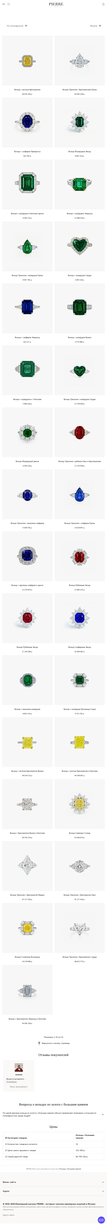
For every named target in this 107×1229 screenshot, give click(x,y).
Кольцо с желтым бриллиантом (27, 89)
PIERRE (29, 1169)
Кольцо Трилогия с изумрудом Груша (27, 275)
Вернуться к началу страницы (56, 1043)
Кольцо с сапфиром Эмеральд (27, 337)
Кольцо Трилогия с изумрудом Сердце (80, 399)
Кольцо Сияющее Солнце (79, 833)
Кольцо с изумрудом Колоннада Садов (80, 709)
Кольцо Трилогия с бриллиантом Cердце (80, 957)
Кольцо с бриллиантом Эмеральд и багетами (27, 1019)
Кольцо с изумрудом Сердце (79, 275)
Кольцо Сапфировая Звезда (79, 647)
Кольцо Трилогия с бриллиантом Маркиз (27, 895)
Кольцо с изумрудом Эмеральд (80, 213)
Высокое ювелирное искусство (45, 1169)
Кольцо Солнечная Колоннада (27, 957)
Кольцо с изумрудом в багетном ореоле (27, 213)
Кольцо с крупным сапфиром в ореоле (27, 585)
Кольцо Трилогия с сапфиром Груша (79, 523)
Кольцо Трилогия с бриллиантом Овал (80, 895)
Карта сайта (8, 1215)
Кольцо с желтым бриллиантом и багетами (80, 771)
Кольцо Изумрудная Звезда (79, 151)
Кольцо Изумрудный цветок (27, 461)
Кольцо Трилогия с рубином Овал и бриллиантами (80, 461)
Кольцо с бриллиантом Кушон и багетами (27, 833)
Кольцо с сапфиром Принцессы (27, 151)
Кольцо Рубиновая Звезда (79, 585)
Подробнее (11, 1081)
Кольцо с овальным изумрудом (27, 709)
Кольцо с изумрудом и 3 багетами (27, 399)
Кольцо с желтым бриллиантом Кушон (27, 771)
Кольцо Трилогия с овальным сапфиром (27, 523)
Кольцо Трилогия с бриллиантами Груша (80, 89)
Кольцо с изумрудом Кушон (79, 337)
